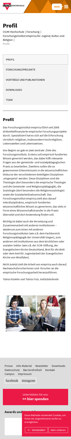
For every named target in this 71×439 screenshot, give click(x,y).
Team (9, 100)
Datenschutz (12, 370)
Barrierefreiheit (32, 370)
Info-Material (24, 366)
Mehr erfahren (58, 430)
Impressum (25, 374)
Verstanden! (38, 430)
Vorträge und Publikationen (25, 79)
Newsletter (41, 366)
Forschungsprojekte (20, 69)
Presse (9, 366)
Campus (9, 374)
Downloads (14, 89)
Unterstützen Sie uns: (35, 397)
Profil (10, 59)
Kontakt (50, 370)
